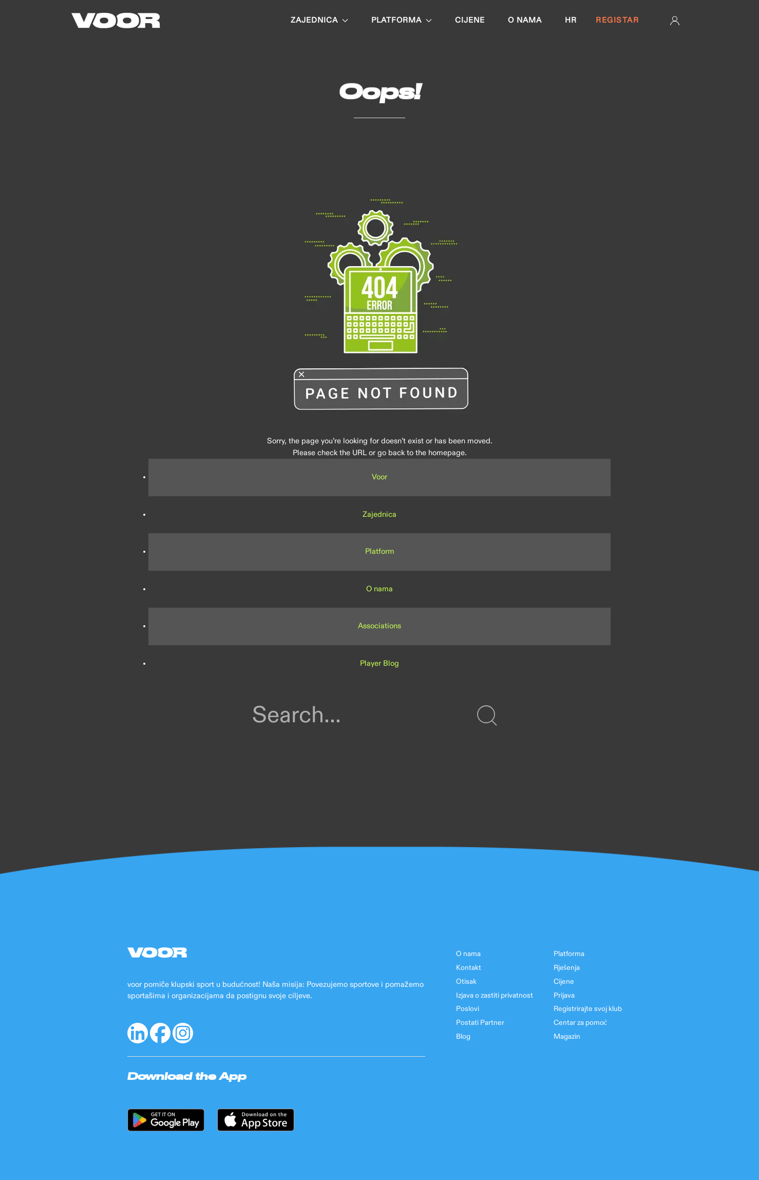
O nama (525, 20)
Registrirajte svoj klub (588, 1009)
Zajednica (319, 20)
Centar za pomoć (580, 1022)
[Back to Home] (115, 20)
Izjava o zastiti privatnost (494, 995)
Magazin (567, 1036)
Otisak (466, 981)
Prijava (564, 995)
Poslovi (467, 1009)
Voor (379, 477)
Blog (463, 1036)
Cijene (470, 20)
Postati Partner (480, 1022)
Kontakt (468, 967)
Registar (617, 20)
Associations (379, 626)
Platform (379, 551)
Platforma (401, 20)
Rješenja (567, 967)
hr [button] (571, 20)
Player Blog (379, 663)
